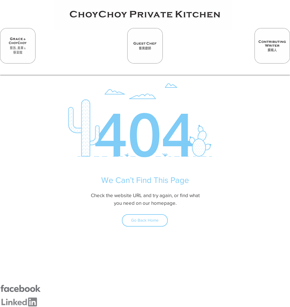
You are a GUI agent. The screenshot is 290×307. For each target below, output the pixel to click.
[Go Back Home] (145, 220)
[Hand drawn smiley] (18, 46)
